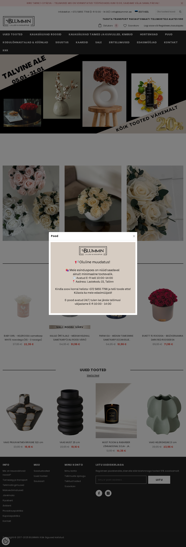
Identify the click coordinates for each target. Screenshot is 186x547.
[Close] (134, 236)
